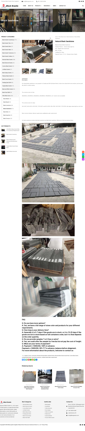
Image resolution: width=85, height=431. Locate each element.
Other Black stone (6, 95)
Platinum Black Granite (7, 76)
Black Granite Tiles (6, 43)
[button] (41, 6)
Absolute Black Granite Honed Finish (62, 355)
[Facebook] (79, 1)
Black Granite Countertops (8, 39)
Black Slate (5, 111)
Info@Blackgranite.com (73, 415)
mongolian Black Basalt (26, 357)
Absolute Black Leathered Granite (47, 355)
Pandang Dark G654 (6, 82)
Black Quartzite (6, 115)
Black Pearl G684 (6, 92)
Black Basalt (6, 102)
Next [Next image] (52, 71)
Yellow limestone (49, 408)
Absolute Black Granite (7, 59)
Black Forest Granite (6, 79)
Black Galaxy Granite (6, 72)
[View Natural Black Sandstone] (25, 71)
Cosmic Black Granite (7, 66)
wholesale (39, 355)
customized (34, 355)
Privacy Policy (45, 425)
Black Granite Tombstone (8, 53)
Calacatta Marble (49, 416)
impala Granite (54, 357)
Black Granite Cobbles (7, 56)
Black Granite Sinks (6, 46)
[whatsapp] (83, 157)
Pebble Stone (48, 414)
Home (56, 36)
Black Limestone (7, 105)
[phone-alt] (41, 1)
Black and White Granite (7, 89)
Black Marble (6, 98)
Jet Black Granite (6, 69)
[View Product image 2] (33, 71)
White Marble (48, 404)
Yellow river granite (49, 412)
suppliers (26, 355)
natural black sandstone (36, 357)
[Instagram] (83, 1)
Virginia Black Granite (7, 85)
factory (29, 355)
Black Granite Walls (6, 49)
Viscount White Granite (50, 418)
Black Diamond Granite (7, 62)
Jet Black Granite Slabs (46, 357)
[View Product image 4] (49, 71)
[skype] (83, 154)
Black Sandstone (7, 108)
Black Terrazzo (6, 118)
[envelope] (28, 1)
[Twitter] (81, 1)
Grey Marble (47, 406)
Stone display (48, 410)
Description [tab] (24, 80)
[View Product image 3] (41, 71)
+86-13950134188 (72, 411)
